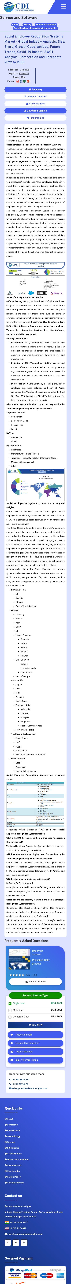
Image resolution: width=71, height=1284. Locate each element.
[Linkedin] (24, 1242)
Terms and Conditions (17, 1159)
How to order (12, 1171)
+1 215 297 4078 (18, 1084)
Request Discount (21, 1051)
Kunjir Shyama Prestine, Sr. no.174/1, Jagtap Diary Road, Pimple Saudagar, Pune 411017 (34, 1214)
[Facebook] (8, 1242)
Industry (27, 24)
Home (15, 24)
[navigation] (65, 6)
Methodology (12, 1136)
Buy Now (36, 1025)
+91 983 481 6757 (19, 1079)
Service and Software (46, 24)
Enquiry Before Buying (23, 1060)
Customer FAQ (13, 1165)
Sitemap (10, 1142)
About (9, 1119)
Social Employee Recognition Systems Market (35, 28)
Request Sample (36, 981)
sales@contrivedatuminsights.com (28, 1088)
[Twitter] (15, 1242)
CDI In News (12, 1148)
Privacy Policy (13, 1154)
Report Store (12, 1130)
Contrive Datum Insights (18, 1206)
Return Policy (13, 1177)
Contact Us (11, 1125)
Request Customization (24, 1043)
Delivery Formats (14, 1182)
